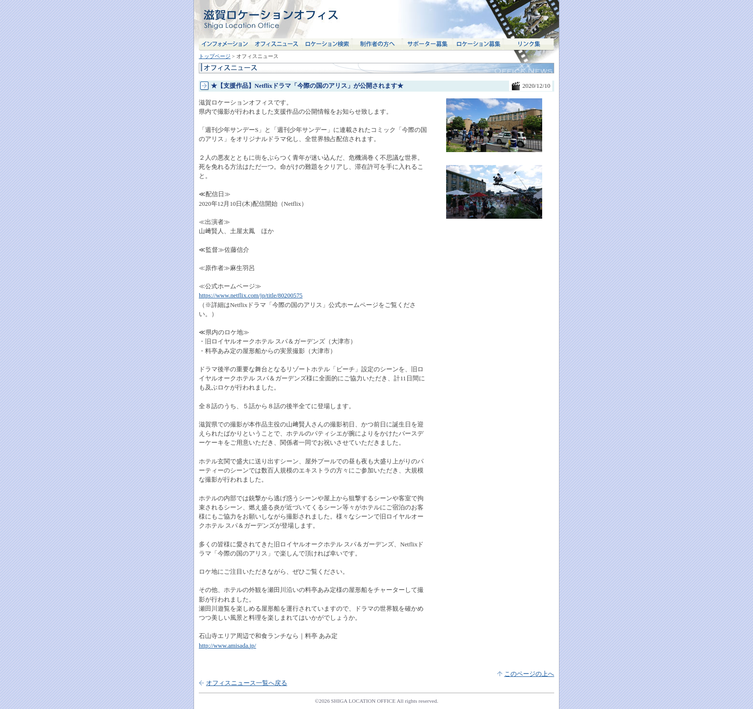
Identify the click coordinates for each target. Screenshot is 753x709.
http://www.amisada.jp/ (227, 645)
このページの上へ (529, 674)
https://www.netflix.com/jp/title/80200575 (251, 295)
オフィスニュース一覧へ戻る (246, 683)
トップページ (215, 56)
